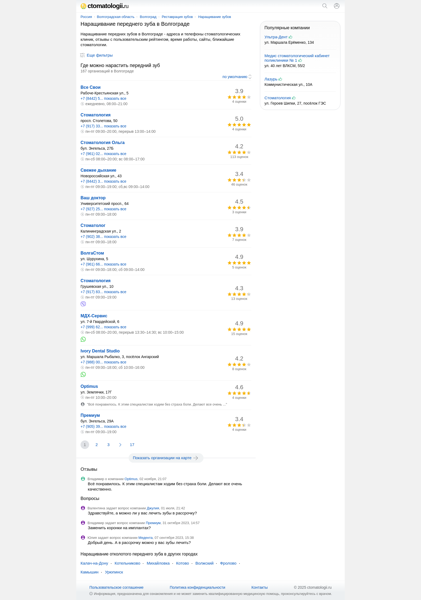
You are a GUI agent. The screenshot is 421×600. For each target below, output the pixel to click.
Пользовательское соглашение (116, 587)
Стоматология (96, 115)
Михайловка (158, 563)
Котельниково (127, 563)
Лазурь (270, 79)
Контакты (260, 587)
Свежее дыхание (98, 170)
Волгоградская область (116, 17)
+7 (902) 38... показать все (103, 236)
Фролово (228, 563)
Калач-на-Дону (94, 563)
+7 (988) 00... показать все (103, 362)
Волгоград (148, 17)
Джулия (153, 508)
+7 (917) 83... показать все (103, 292)
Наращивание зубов (214, 17)
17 (132, 444)
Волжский (204, 563)
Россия (86, 17)
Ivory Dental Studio (100, 351)
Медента (146, 538)
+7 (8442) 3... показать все (103, 181)
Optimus (89, 386)
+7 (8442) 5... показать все (103, 98)
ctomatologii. (104, 5)
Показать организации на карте (166, 458)
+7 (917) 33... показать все (103, 126)
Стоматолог (93, 225)
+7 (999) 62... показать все (103, 327)
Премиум (90, 415)
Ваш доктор (93, 198)
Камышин (90, 572)
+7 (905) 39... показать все (103, 426)
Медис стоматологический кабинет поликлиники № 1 (297, 57)
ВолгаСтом (92, 253)
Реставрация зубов (177, 17)
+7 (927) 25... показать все (103, 209)
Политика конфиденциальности (197, 587)
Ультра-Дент (276, 37)
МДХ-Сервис (94, 316)
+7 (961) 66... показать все (103, 264)
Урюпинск (114, 572)
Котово (182, 563)
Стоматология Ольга (103, 142)
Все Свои (91, 87)
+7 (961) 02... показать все (103, 154)
